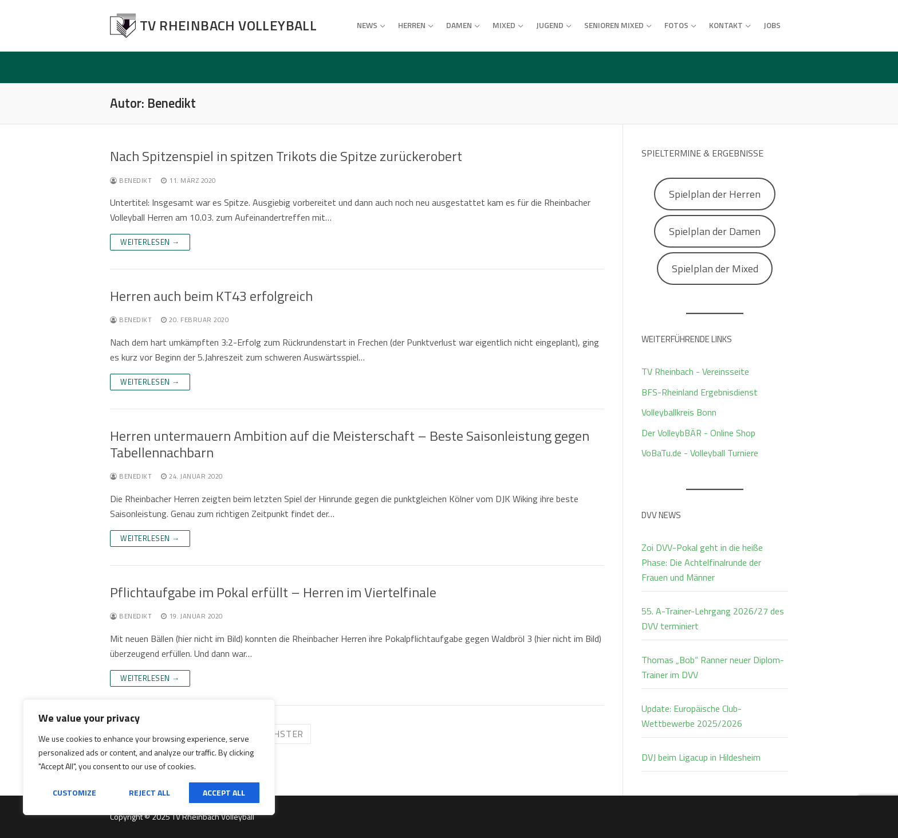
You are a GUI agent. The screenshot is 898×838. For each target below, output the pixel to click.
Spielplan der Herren (715, 194)
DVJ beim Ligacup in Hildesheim (701, 757)
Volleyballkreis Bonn (678, 412)
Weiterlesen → (150, 242)
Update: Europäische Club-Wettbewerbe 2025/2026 (691, 716)
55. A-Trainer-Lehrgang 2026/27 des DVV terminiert (712, 618)
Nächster (279, 734)
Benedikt (131, 180)
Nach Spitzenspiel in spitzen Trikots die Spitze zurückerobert (286, 156)
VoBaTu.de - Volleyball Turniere (699, 453)
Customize (74, 792)
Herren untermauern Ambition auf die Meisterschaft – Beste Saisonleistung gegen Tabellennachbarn (349, 444)
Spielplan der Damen (715, 231)
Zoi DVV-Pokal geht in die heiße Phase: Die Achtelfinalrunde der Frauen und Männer (702, 562)
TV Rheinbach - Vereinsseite (695, 371)
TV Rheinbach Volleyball (228, 25)
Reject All (149, 792)
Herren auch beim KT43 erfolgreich (211, 296)
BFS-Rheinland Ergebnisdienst (699, 392)
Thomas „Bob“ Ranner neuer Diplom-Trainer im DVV (712, 667)
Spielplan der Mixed (715, 268)
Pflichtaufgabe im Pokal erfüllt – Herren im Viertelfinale (273, 592)
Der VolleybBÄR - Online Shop (698, 433)
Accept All (224, 792)
